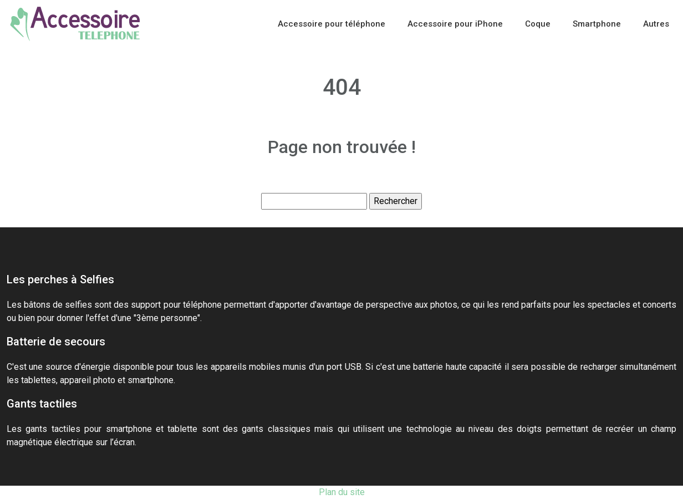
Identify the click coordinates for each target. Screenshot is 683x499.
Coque (538, 24)
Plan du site (342, 492)
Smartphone (597, 24)
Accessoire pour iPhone (455, 24)
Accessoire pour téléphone (331, 24)
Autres (656, 24)
